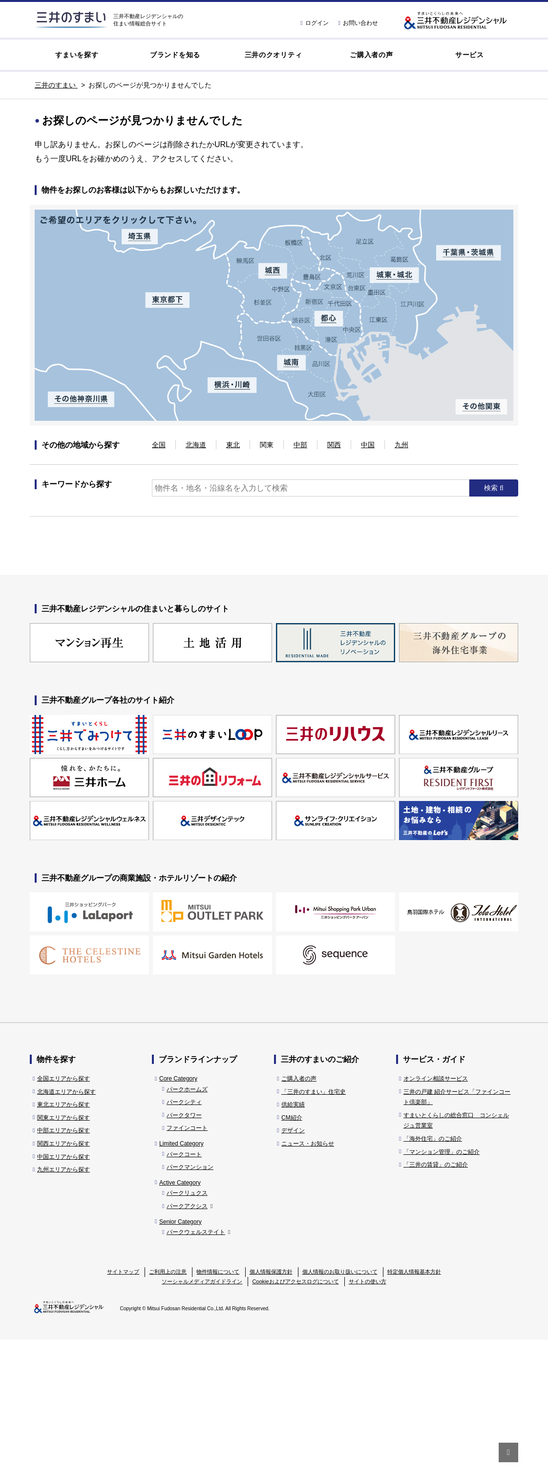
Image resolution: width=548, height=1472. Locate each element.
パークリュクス (187, 1325)
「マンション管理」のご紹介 (441, 1284)
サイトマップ (123, 1404)
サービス (469, 55)
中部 (300, 445)
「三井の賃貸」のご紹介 (435, 1297)
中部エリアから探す (63, 1263)
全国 (159, 445)
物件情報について (217, 1404)
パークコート (184, 1286)
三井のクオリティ (273, 55)
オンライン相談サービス (435, 1211)
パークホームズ (187, 1221)
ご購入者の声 (371, 55)
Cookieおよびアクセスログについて (295, 1414)
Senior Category (180, 1354)
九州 (401, 445)
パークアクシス (189, 1338)
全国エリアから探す (63, 1211)
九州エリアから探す (63, 1302)
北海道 (196, 445)
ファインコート (187, 1260)
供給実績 (293, 1237)
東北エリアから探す (63, 1237)
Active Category (180, 1315)
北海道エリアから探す (66, 1224)
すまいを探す (76, 55)
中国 (368, 445)
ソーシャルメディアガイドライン (202, 1414)
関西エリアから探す (63, 1276)
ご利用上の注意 (168, 1404)
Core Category (178, 1211)
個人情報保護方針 (271, 1404)
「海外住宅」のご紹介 (432, 1271)
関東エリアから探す (63, 1250)
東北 (233, 445)
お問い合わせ (358, 23)
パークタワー (184, 1247)
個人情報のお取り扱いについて (340, 1404)
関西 (334, 445)
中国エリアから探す (63, 1289)
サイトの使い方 (367, 1414)
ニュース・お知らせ (307, 1276)
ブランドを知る (175, 55)
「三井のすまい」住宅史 (313, 1224)
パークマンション (190, 1299)
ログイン (314, 23)
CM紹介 (291, 1250)
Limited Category (181, 1276)
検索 (492, 488)
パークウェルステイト (198, 1364)
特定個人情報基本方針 (414, 1404)
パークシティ (184, 1234)
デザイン (293, 1263)
